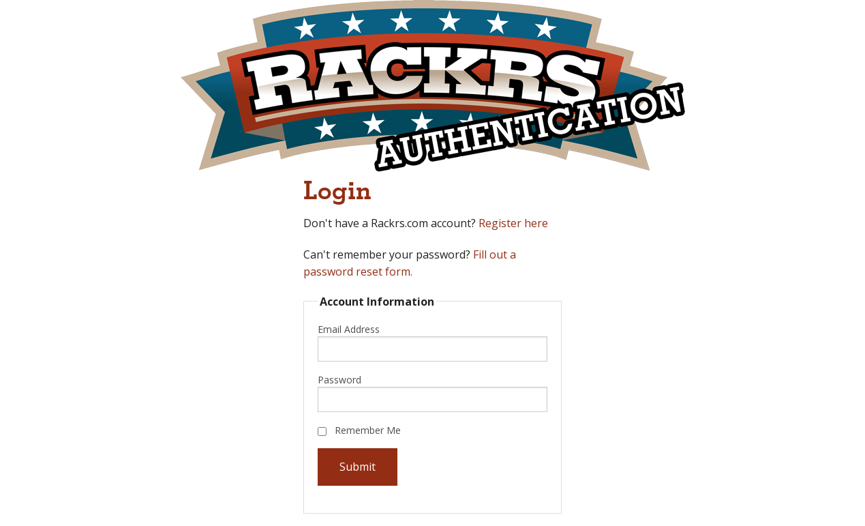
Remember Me (359, 430)
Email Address (349, 329)
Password (339, 379)
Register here (513, 223)
